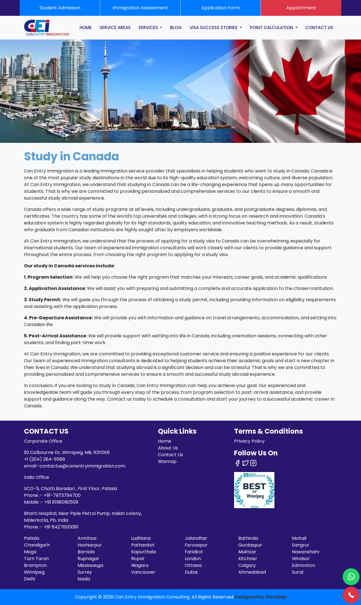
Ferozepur (196, 545)
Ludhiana (141, 538)
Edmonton (303, 565)
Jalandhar (196, 538)
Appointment (301, 8)
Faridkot (194, 552)
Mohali (299, 538)
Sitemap (167, 461)
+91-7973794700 (62, 495)
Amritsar (87, 538)
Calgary (247, 565)
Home (164, 441)
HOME (86, 27)
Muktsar (247, 552)
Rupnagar (88, 558)
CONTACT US (319, 27)
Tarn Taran (36, 558)
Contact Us (170, 454)
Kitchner (247, 558)
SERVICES (148, 27)
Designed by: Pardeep (261, 597)
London (193, 558)
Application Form (220, 8)
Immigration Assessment (140, 8)
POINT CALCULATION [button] (272, 27)
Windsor (301, 558)
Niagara (139, 565)
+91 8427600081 (61, 527)
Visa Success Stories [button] (214, 27)
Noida (84, 579)
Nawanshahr (306, 552)
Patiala (31, 538)
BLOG (176, 27)
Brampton (35, 565)
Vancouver (143, 572)
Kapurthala (143, 552)
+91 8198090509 (61, 502)
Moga (30, 552)
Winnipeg (34, 572)
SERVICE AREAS (115, 27)
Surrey (85, 572)
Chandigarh (37, 545)
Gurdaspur (250, 545)
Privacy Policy (249, 441)
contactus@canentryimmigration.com (82, 466)
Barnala (86, 552)
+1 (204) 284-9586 (44, 459)
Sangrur (300, 545)
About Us (168, 448)
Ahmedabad (252, 572)
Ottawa (193, 565)
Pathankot (143, 545)
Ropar (138, 558)
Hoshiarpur (90, 545)
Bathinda (248, 538)
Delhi (29, 579)
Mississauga (90, 565)
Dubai (191, 572)
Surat (298, 572)
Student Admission (59, 8)
